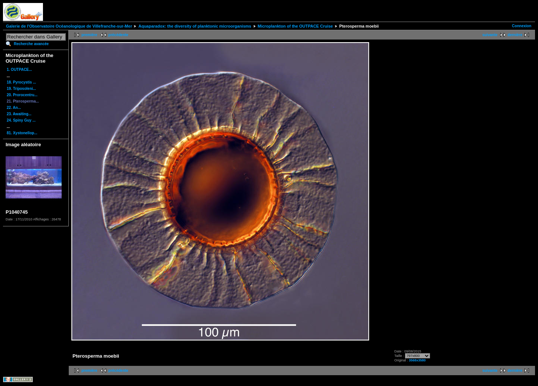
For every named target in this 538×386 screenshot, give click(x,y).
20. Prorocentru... (22, 95)
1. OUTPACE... (19, 70)
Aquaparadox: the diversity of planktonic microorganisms (194, 26)
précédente (118, 35)
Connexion (521, 26)
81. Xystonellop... (22, 133)
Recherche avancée (31, 44)
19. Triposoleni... (21, 89)
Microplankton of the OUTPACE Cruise (295, 26)
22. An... (14, 108)
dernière (515, 35)
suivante (490, 35)
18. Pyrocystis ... (21, 82)
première (89, 35)
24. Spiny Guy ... (21, 120)
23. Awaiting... (19, 114)
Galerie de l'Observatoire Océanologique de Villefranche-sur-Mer (69, 26)
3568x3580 (417, 360)
